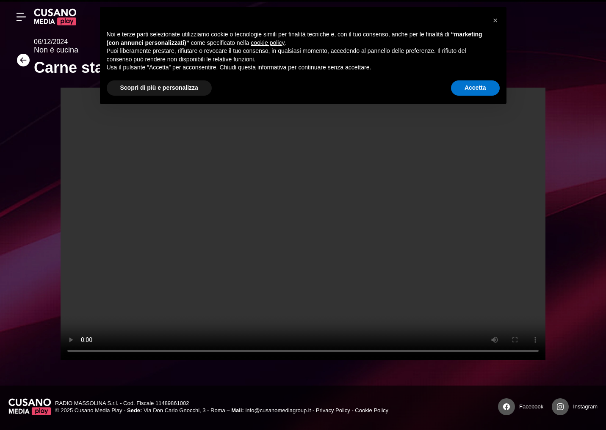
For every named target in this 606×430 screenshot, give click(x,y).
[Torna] (21, 63)
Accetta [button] (475, 87)
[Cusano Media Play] (55, 17)
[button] (495, 20)
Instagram (585, 406)
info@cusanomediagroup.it (278, 410)
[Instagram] (560, 406)
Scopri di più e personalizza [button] (159, 87)
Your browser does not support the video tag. (303, 224)
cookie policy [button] (267, 42)
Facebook (531, 406)
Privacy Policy (333, 410)
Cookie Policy (371, 410)
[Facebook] (506, 406)
